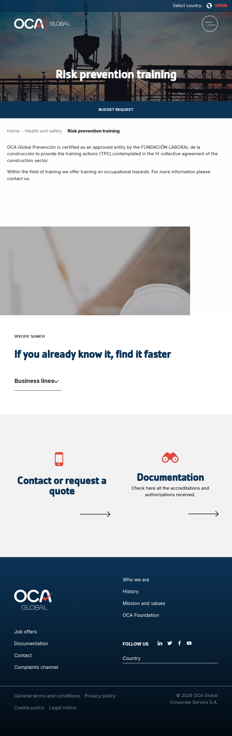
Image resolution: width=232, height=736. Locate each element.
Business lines (34, 380)
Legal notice (62, 708)
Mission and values (144, 603)
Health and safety (43, 131)
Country (132, 658)
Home (13, 131)
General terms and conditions (47, 696)
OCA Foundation (141, 615)
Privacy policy (100, 696)
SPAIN (217, 5)
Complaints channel (36, 667)
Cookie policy (29, 708)
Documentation (31, 643)
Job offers (25, 632)
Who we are (136, 580)
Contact (23, 655)
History (131, 591)
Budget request (116, 109)
